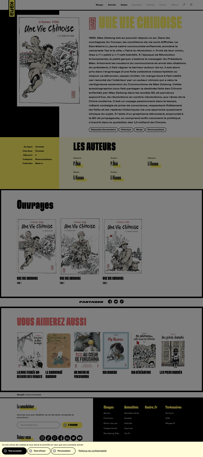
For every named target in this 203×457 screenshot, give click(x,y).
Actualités (131, 407)
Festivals (128, 423)
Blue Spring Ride (111, 433)
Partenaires (173, 407)
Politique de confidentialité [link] (93, 451)
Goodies (128, 418)
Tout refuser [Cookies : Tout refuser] (40, 451)
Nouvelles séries (131, 413)
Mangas (109, 407)
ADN (168, 418)
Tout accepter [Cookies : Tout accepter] (15, 451)
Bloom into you (111, 423)
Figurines (128, 428)
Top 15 (127, 433)
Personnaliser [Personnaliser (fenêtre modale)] (64, 451)
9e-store (170, 413)
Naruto (107, 413)
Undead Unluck (110, 428)
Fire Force (108, 418)
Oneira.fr (151, 407)
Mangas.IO (170, 423)
